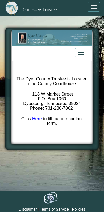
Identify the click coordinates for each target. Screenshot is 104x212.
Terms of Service (54, 209)
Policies (78, 209)
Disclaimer (28, 209)
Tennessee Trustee (30, 9)
